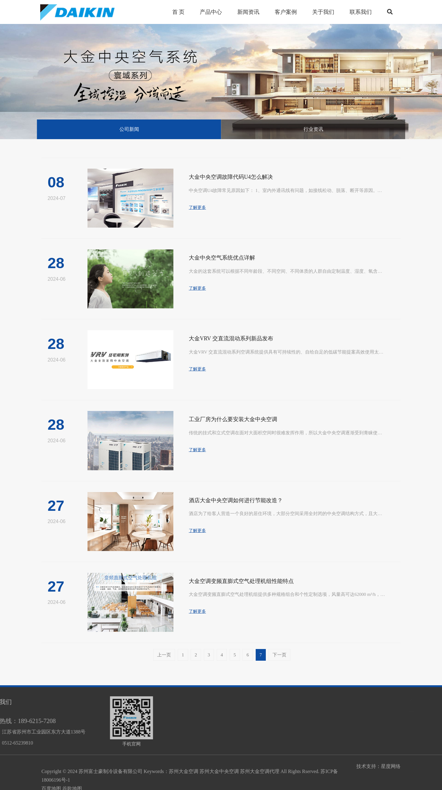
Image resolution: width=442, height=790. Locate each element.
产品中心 (347, 701)
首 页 (178, 12)
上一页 (164, 654)
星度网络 (391, 769)
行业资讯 (313, 129)
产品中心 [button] (211, 12)
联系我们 (361, 12)
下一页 (279, 654)
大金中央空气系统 (354, 720)
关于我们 (323, 12)
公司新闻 (129, 129)
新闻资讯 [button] (248, 12)
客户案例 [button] (286, 12)
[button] (389, 12)
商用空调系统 (349, 742)
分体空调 (344, 731)
